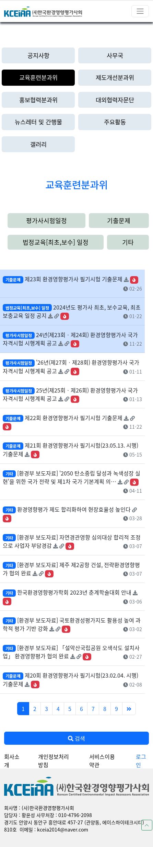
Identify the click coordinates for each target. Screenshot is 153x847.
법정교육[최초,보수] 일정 (56, 242)
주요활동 (115, 121)
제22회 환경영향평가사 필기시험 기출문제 (73, 418)
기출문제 (118, 220)
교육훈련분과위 (38, 77)
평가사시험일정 (46, 220)
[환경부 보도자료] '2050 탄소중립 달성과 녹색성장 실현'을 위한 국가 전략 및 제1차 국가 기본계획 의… (71, 477)
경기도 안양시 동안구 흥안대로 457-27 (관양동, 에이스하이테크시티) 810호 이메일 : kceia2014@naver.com (74, 826)
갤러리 (38, 144)
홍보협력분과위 (38, 99)
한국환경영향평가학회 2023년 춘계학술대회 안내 (74, 592)
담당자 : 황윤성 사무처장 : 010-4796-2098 (48, 815)
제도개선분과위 (115, 77)
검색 (76, 738)
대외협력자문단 (115, 99)
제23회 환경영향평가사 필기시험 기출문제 (73, 279)
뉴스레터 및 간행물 (38, 121)
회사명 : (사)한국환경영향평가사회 (39, 807)
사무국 (115, 55)
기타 (128, 242)
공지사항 (38, 55)
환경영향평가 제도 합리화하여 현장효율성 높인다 (74, 509)
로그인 (141, 760)
